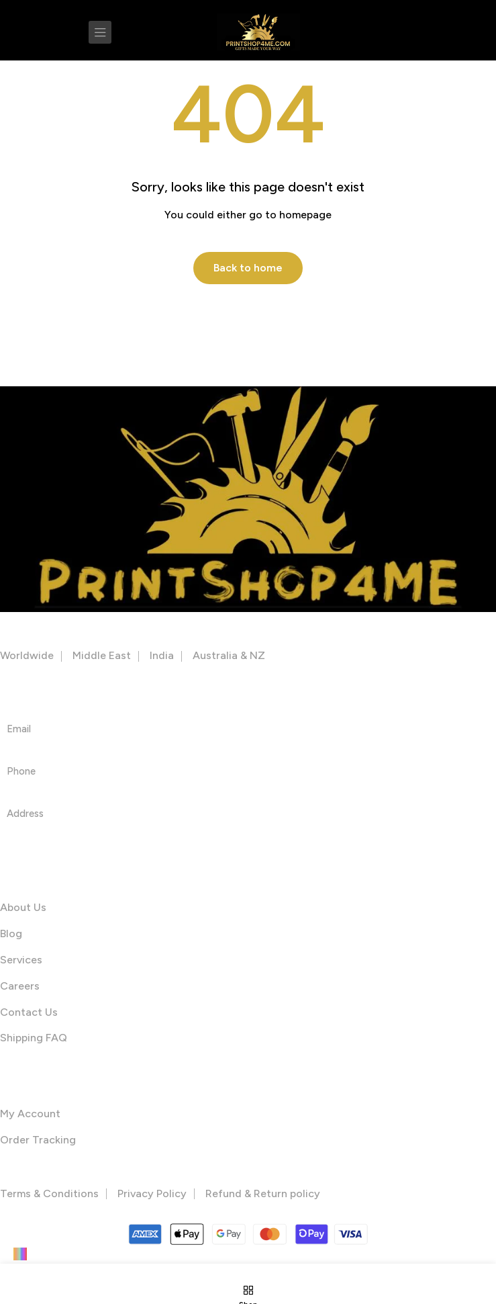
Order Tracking (38, 1139)
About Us (23, 907)
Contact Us (29, 1012)
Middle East (101, 655)
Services (21, 959)
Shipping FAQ (33, 1037)
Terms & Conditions (49, 1193)
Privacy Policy (152, 1193)
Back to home (248, 267)
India (162, 655)
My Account (30, 1113)
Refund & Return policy (262, 1193)
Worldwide (27, 655)
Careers (20, 986)
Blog (11, 933)
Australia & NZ (229, 655)
